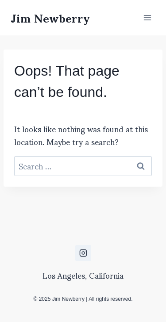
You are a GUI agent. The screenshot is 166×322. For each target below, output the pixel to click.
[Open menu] (147, 17)
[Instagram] (83, 253)
